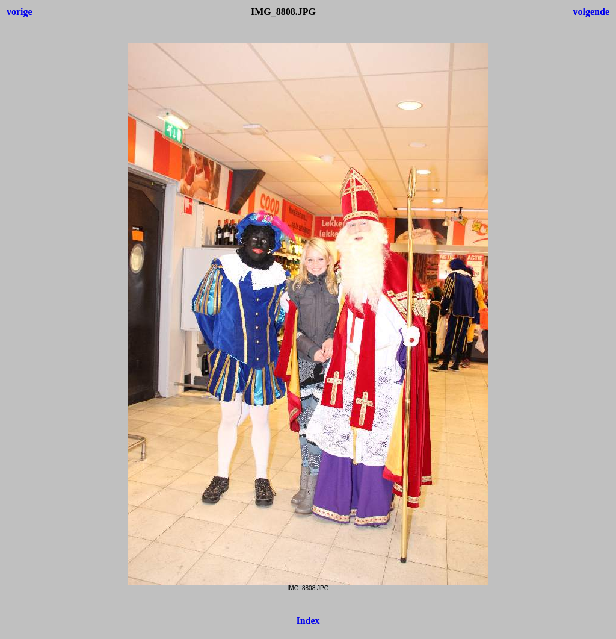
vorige (19, 12)
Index (307, 621)
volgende (591, 12)
